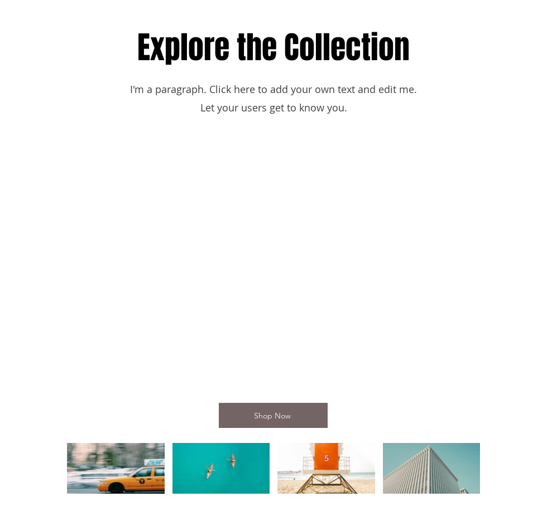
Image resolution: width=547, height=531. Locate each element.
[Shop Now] (273, 415)
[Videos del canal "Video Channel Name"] (273, 473)
